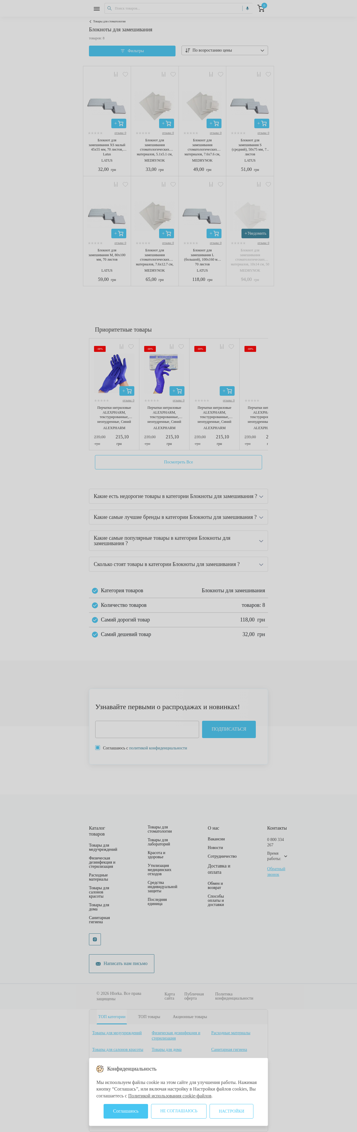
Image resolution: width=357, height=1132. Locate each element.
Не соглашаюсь (178, 1111)
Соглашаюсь (126, 1111)
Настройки (231, 1111)
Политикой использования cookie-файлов (170, 1095)
